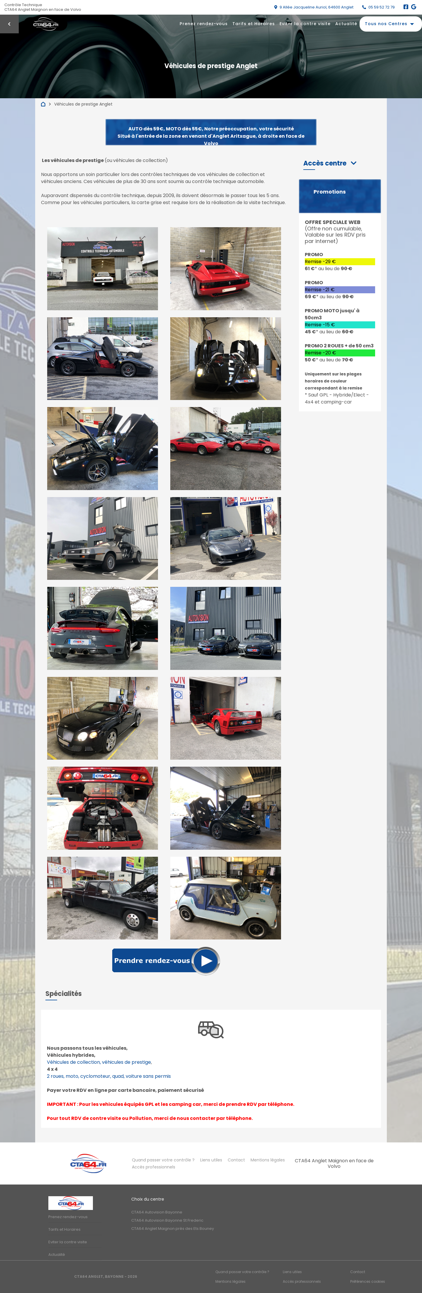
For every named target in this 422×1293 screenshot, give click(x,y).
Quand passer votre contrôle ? (163, 1160)
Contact (236, 1160)
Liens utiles (211, 1160)
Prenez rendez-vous (204, 24)
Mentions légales (268, 1160)
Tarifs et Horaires (253, 24)
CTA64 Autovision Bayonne (156, 1212)
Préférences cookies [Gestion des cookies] (367, 1281)
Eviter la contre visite (305, 24)
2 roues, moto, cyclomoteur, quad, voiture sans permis (109, 1076)
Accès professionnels (153, 1167)
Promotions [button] (330, 191)
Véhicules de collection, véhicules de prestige (99, 1062)
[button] (329, 163)
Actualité (346, 24)
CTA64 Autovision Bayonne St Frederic (167, 1220)
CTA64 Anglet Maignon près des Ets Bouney (172, 1228)
